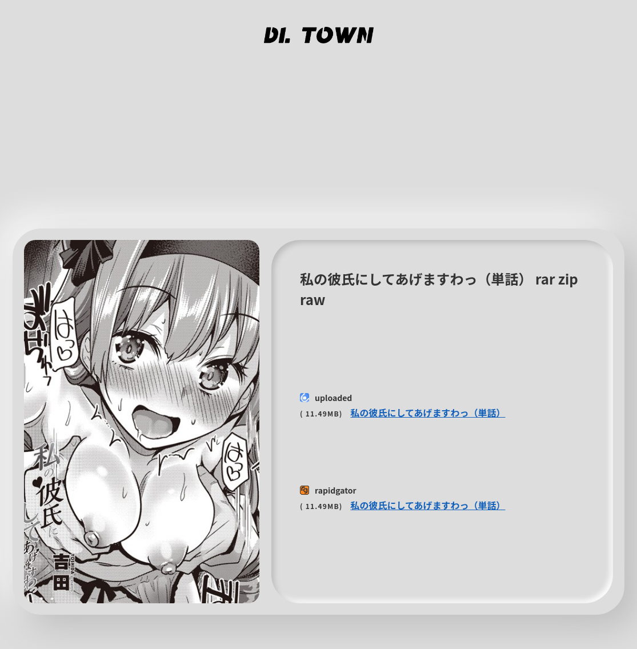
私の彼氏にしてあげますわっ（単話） (427, 412)
